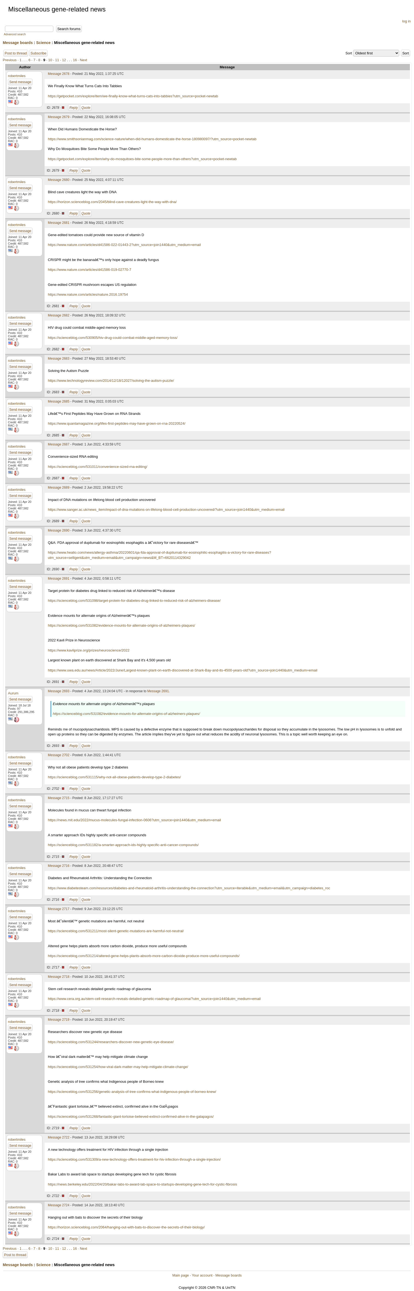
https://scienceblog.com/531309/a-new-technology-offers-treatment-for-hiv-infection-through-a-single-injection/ (134, 1159)
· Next (82, 60)
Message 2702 (58, 755)
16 (75, 60)
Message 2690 (58, 530)
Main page (180, 1275)
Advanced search (15, 34)
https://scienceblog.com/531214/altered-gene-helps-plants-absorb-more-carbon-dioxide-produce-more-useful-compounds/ (144, 956)
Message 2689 (58, 487)
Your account (202, 1275)
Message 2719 (58, 1020)
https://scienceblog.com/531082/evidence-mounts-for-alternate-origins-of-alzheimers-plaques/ (121, 625)
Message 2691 (58, 578)
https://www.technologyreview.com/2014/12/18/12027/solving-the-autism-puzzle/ (111, 381)
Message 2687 (58, 444)
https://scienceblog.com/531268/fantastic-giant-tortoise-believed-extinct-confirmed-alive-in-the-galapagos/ (131, 1116)
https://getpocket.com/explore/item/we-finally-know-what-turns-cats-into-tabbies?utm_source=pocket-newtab (133, 96)
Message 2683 (58, 358)
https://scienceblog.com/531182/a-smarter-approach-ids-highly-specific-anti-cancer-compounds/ (123, 845)
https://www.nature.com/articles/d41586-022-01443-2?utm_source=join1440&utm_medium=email (124, 245)
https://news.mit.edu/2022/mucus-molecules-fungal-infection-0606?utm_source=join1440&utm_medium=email (134, 820)
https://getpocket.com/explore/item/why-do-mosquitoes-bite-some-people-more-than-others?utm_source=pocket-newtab (142, 159)
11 (57, 60)
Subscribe (38, 53)
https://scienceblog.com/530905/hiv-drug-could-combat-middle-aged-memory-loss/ (112, 338)
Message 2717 (58, 909)
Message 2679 (58, 117)
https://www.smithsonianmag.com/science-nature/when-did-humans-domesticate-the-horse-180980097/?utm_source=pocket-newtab (152, 139)
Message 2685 (58, 401)
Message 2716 (58, 866)
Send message (20, 82)
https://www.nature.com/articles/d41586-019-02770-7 (89, 270)
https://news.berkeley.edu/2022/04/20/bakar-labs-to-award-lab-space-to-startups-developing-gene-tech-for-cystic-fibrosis (142, 1184)
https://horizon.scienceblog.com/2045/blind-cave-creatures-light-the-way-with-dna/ (112, 202)
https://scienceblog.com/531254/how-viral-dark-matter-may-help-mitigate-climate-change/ (118, 1067)
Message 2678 (58, 74)
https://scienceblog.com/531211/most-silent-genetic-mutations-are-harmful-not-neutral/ (116, 931)
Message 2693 (58, 691)
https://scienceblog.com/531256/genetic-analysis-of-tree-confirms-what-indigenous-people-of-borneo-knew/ (132, 1092)
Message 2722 (58, 1137)
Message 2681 (58, 223)
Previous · (11, 60)
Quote (86, 108)
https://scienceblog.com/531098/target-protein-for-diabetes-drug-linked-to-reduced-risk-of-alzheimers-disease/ (134, 600)
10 (50, 60)
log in (406, 21)
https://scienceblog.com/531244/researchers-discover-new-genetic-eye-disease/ (111, 1042)
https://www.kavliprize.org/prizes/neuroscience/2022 (88, 650)
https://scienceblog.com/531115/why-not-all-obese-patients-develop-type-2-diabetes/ (114, 777)
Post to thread (16, 53)
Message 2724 (58, 1205)
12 (64, 60)
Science (43, 42)
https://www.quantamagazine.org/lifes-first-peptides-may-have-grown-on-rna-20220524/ (116, 423)
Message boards (18, 42)
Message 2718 (58, 977)
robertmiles (16, 76)
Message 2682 (58, 315)
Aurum (13, 693)
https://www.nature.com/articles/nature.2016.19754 (88, 294)
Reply (73, 108)
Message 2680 (58, 180)
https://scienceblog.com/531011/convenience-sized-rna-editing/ (97, 467)
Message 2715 (58, 798)
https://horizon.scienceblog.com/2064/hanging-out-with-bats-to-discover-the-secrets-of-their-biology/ (126, 1227)
